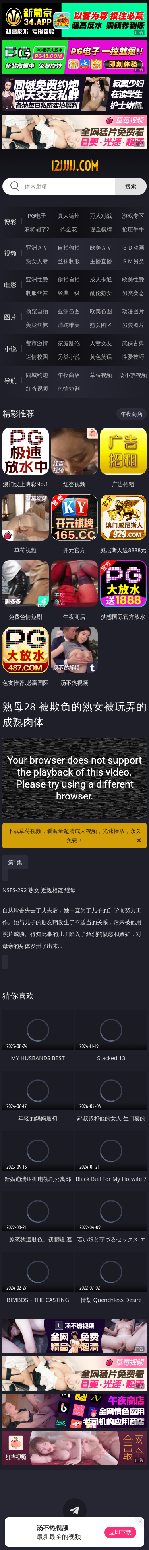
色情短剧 (69, 388)
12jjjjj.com (74, 166)
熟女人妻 (37, 261)
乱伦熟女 (101, 293)
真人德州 (69, 215)
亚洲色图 (69, 311)
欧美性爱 (133, 279)
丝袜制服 (69, 261)
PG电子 (36, 215)
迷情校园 (37, 356)
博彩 (10, 221)
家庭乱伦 (69, 343)
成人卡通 (101, 279)
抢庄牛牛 (133, 229)
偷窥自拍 (37, 311)
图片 (10, 317)
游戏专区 (133, 215)
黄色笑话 (101, 356)
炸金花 (68, 229)
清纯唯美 (69, 324)
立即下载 (120, 1532)
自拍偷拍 (69, 247)
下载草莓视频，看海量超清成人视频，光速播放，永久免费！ (75, 836)
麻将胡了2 (37, 229)
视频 (10, 253)
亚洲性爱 (37, 279)
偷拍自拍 (69, 279)
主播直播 (101, 261)
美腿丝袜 (37, 324)
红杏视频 (37, 388)
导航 (10, 380)
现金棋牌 (101, 229)
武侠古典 (133, 343)
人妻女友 (101, 343)
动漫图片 (133, 311)
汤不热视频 (133, 375)
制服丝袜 (37, 293)
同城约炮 (37, 375)
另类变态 (133, 293)
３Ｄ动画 (133, 247)
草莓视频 (101, 375)
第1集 (15, 862)
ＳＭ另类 (133, 261)
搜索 (130, 186)
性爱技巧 (133, 356)
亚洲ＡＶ (37, 247)
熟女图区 (101, 324)
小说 (10, 348)
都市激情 (37, 343)
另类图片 (133, 324)
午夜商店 (69, 375)
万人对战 (101, 215)
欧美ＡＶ (101, 247)
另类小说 (69, 356)
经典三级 (69, 293)
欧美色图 (101, 311)
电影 (10, 285)
